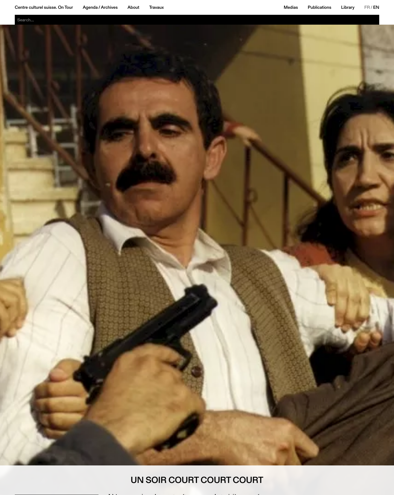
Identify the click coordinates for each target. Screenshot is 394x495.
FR (367, 7)
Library (348, 7)
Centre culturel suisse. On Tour (44, 7)
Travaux (156, 7)
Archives (109, 7)
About (133, 7)
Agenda (90, 7)
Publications (319, 7)
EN (376, 7)
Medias (291, 7)
